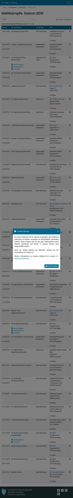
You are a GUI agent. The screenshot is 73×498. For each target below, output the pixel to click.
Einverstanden (51, 266)
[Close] (58, 231)
